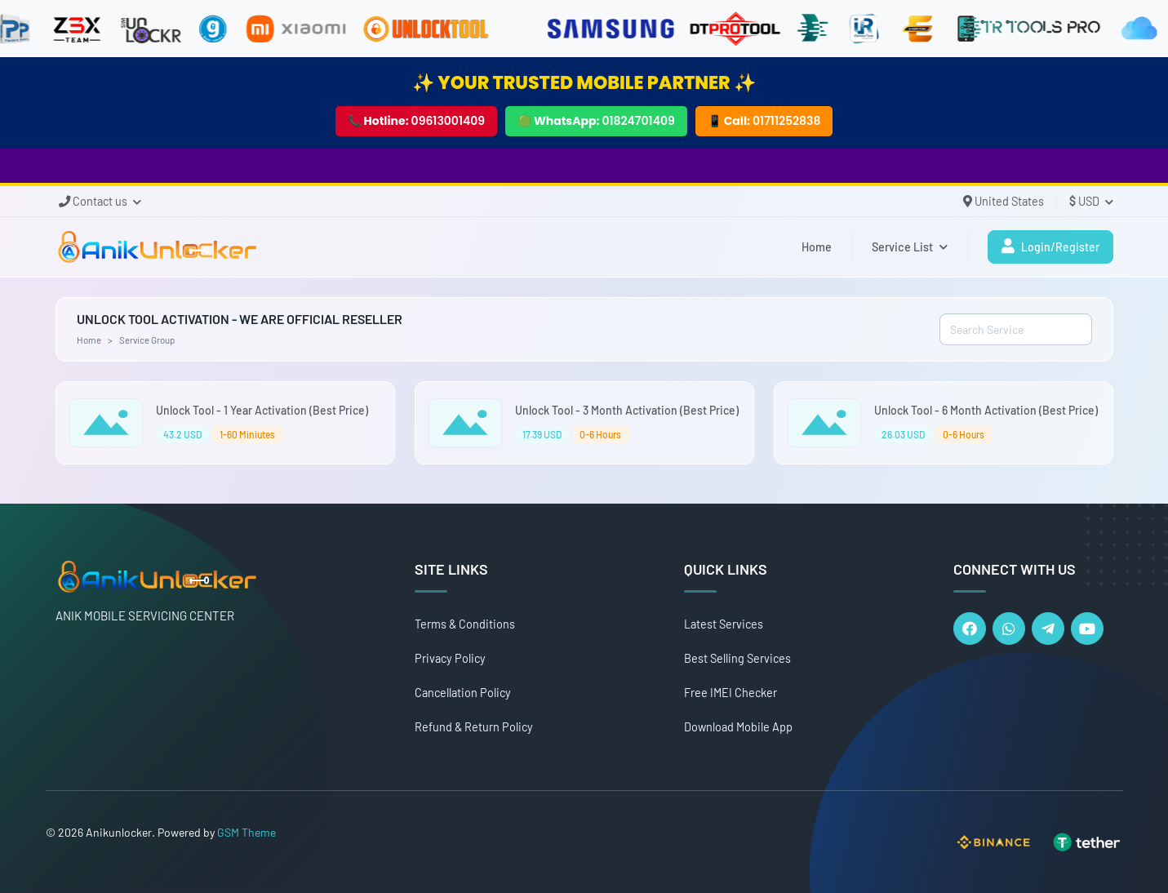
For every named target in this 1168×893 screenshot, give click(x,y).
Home (817, 247)
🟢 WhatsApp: (596, 121)
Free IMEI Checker (730, 693)
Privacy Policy (450, 658)
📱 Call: (764, 121)
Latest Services (723, 624)
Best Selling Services (737, 658)
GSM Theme (246, 832)
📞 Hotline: (417, 121)
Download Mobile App (738, 727)
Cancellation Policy (463, 693)
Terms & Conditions (465, 624)
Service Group (147, 339)
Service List (910, 247)
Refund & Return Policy (474, 727)
